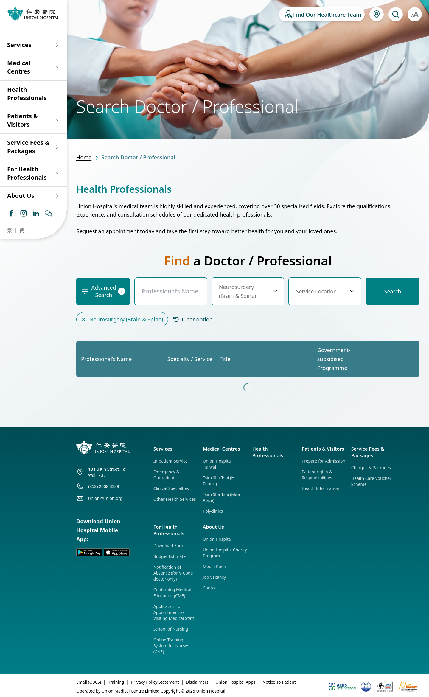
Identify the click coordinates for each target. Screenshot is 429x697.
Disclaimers (197, 682)
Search (392, 291)
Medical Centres (18, 67)
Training (116, 682)
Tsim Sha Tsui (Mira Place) (221, 497)
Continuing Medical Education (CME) (172, 592)
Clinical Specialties (171, 488)
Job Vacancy (214, 577)
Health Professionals (27, 93)
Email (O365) (88, 682)
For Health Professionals (27, 173)
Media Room (215, 566)
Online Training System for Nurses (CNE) (171, 645)
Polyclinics (213, 511)
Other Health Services (174, 499)
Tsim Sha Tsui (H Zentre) (218, 480)
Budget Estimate (169, 556)
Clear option (192, 319)
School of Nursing (170, 629)
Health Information (320, 488)
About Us (20, 196)
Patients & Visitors (22, 120)
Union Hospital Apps (235, 682)
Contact (210, 588)
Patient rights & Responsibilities (317, 474)
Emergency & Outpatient (166, 474)
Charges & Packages (371, 467)
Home (83, 157)
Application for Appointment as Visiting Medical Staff (173, 612)
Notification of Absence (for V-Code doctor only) (173, 573)
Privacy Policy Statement (155, 682)
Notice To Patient (279, 682)
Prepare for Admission (323, 461)
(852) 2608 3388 (103, 486)
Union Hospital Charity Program (225, 552)
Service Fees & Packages (28, 147)
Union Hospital (217, 539)
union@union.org (105, 498)
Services (19, 45)
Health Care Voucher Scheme (371, 481)
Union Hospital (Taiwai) (217, 464)
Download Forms (170, 545)
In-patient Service (170, 461)
